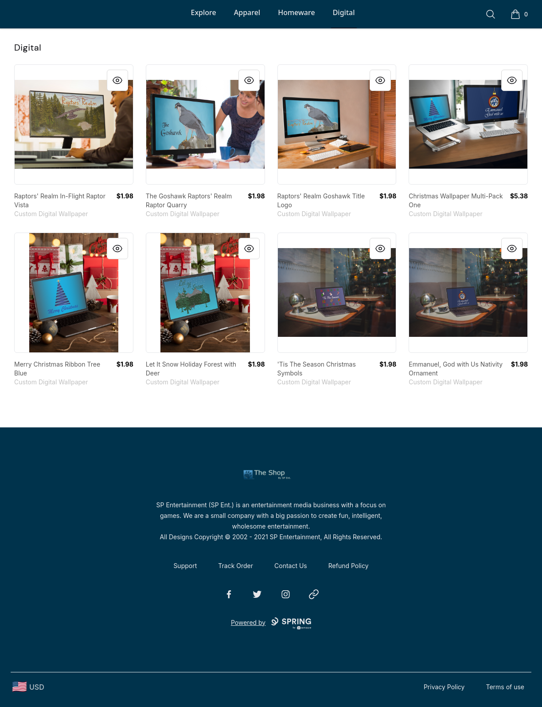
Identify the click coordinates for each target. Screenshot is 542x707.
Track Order (235, 565)
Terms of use (505, 687)
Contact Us (290, 565)
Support (185, 565)
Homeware (296, 12)
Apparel (247, 12)
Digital (344, 12)
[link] (74, 124)
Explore (203, 12)
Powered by (271, 623)
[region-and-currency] (28, 686)
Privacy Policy (444, 687)
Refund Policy (348, 565)
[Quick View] (117, 80)
